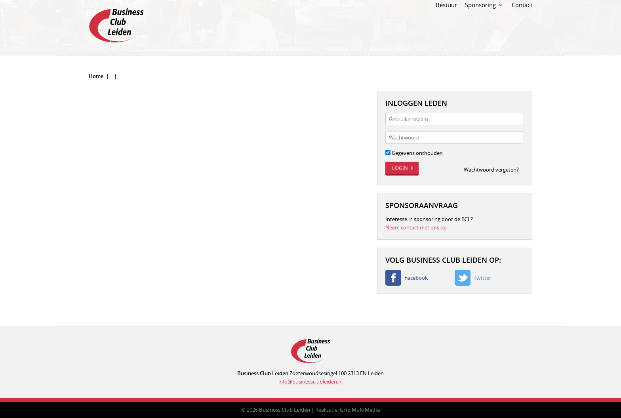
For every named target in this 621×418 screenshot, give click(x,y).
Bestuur (446, 23)
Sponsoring (480, 23)
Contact (522, 23)
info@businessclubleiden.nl (310, 381)
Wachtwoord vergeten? (491, 169)
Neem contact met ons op (416, 227)
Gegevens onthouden (414, 153)
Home (96, 76)
